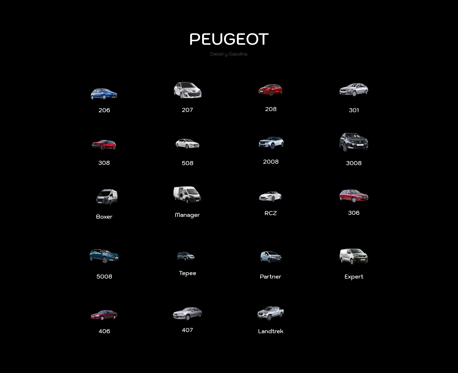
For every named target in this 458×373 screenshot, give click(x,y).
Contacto (388, 7)
